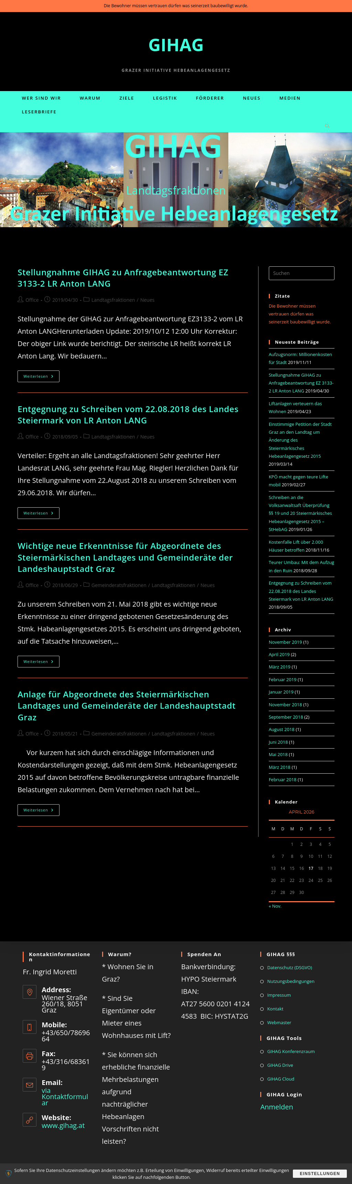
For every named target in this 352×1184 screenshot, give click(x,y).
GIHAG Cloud (280, 1079)
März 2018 (279, 767)
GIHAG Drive (280, 1065)
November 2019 (285, 642)
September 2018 (286, 717)
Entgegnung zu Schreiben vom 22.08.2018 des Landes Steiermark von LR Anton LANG (128, 414)
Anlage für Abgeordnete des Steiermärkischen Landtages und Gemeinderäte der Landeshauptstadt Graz (126, 705)
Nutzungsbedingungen (290, 981)
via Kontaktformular (65, 1096)
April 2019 (279, 654)
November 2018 (285, 704)
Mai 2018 (278, 754)
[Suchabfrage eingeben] (301, 273)
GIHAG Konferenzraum (291, 1051)
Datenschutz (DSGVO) (289, 967)
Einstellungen (319, 1173)
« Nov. (275, 906)
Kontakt (275, 1009)
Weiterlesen (41, 377)
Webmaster (279, 1022)
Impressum (279, 995)
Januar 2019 (281, 692)
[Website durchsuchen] (327, 126)
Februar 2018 (283, 779)
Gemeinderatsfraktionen (118, 585)
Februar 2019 (283, 679)
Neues (147, 300)
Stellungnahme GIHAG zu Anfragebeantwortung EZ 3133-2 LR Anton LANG (301, 383)
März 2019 (279, 667)
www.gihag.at (63, 1125)
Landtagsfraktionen (113, 300)
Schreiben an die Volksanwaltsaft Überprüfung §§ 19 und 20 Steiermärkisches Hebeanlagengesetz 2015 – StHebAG (300, 513)
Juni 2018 (278, 742)
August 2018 (282, 729)
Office (31, 300)
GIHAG (176, 44)
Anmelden (276, 1106)
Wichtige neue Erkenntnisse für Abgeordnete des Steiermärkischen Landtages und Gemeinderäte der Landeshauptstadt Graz (125, 557)
